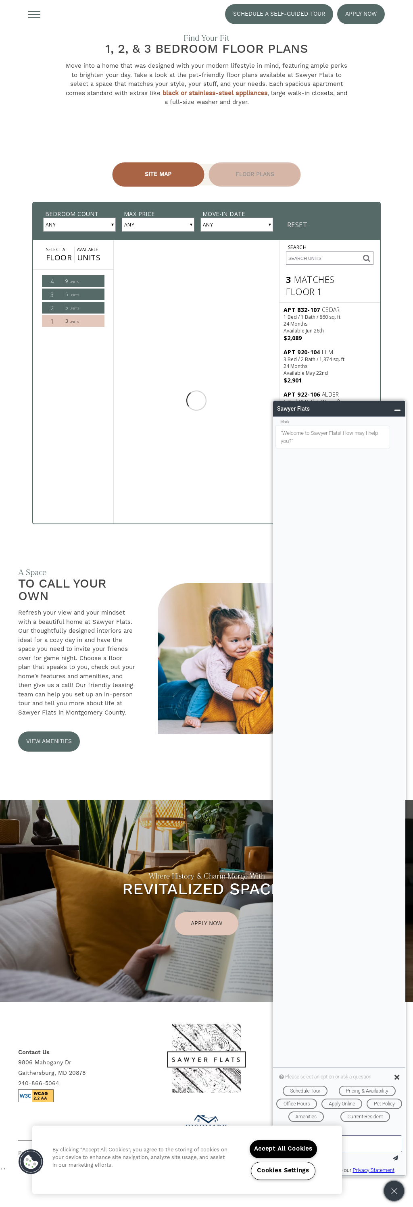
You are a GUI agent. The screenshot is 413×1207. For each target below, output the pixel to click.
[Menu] (34, 14)
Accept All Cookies (283, 1149)
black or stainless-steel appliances (215, 127)
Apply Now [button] (206, 955)
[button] (279, 14)
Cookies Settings (283, 1170)
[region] (187, 1160)
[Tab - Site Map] (158, 207)
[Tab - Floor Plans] (256, 207)
